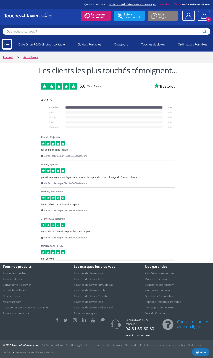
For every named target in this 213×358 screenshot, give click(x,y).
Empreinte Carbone (157, 290)
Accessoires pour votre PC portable (25, 307)
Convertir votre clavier (17, 284)
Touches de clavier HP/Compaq (93, 284)
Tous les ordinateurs (16, 313)
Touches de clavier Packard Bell (93, 307)
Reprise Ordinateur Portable (163, 301)
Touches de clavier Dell (88, 301)
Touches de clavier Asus (89, 273)
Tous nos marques (85, 313)
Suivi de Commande (157, 313)
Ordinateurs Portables (192, 44)
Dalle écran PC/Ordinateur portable (41, 44)
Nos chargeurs (12, 301)
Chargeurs (121, 44)
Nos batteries (11, 296)
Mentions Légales (112, 345)
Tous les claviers (13, 279)
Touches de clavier (153, 44)
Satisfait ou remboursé (159, 273)
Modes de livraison (157, 279)
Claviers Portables (89, 44)
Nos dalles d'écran (14, 290)
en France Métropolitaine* (185, 4)
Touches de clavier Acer (89, 279)
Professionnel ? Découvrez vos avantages (132, 4)
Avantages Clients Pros (159, 307)
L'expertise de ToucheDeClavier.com (35, 352)
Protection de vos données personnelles (162, 345)
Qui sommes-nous (94, 4)
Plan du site (131, 345)
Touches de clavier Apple (89, 290)
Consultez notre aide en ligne (192, 324)
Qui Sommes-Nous (52, 345)
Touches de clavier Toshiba (91, 296)
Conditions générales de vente (82, 345)
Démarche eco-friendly (159, 284)
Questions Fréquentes (159, 296)
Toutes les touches (15, 273)
